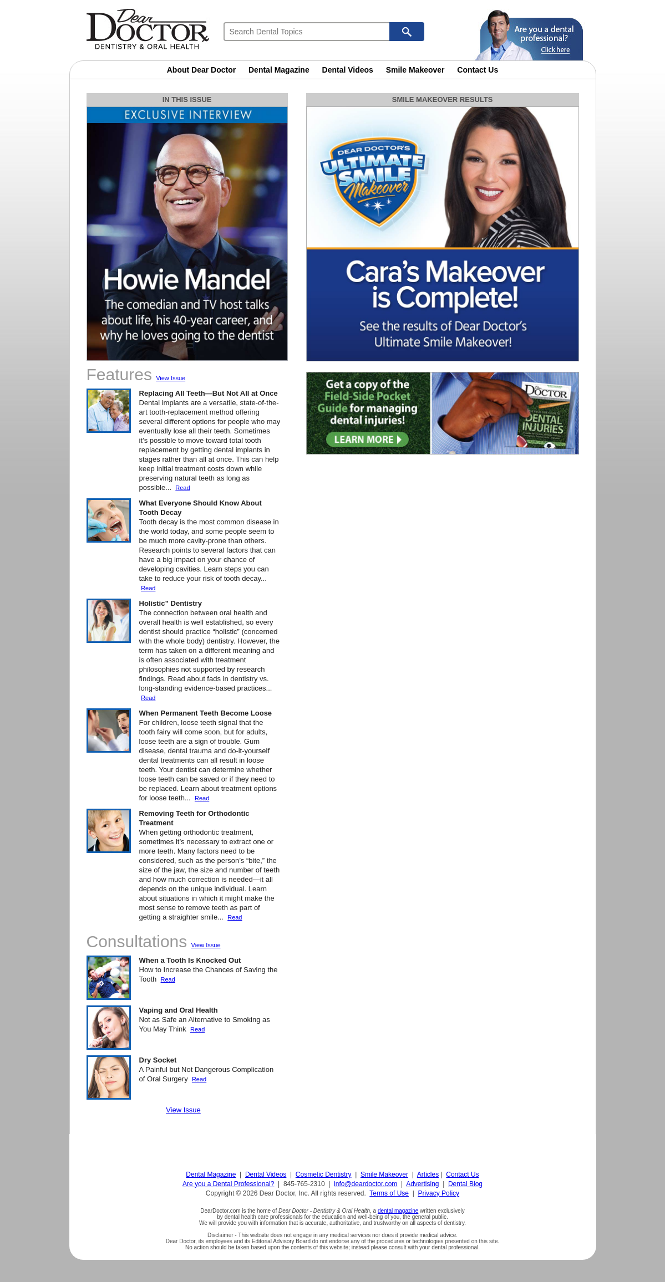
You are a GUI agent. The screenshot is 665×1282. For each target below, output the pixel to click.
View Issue (170, 378)
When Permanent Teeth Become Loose (205, 713)
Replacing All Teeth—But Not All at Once (208, 393)
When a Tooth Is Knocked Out (190, 960)
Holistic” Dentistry (170, 603)
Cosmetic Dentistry (324, 1174)
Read (182, 487)
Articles (428, 1174)
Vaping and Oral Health (178, 1010)
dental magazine (398, 1211)
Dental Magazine (278, 69)
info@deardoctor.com (365, 1184)
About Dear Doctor (201, 69)
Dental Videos (347, 69)
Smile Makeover (415, 69)
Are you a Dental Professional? (228, 1184)
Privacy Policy (438, 1193)
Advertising (422, 1184)
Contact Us (477, 69)
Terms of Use (389, 1193)
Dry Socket (158, 1060)
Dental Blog (465, 1184)
